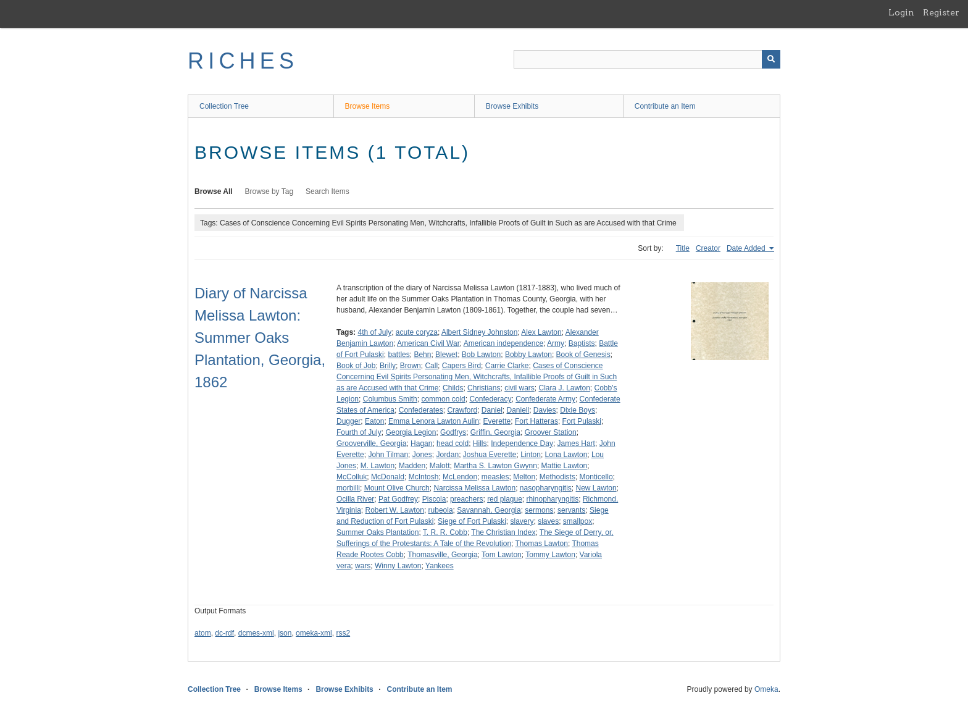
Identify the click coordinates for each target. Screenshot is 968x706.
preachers (466, 499)
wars (362, 565)
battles (398, 354)
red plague (504, 499)
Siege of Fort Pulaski (472, 521)
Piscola (434, 499)
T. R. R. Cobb (445, 532)
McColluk (351, 477)
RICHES (243, 61)
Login (901, 12)
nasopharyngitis (546, 488)
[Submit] (771, 59)
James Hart (576, 443)
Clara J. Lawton (564, 388)
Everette (497, 421)
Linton (530, 454)
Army (555, 343)
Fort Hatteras (536, 421)
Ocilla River (355, 499)
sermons (539, 510)
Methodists (557, 477)
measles (495, 477)
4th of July (374, 332)
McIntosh (424, 477)
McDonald (387, 477)
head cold (452, 443)
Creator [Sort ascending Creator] (708, 248)
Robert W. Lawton (394, 510)
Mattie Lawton (564, 465)
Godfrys (453, 432)
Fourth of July (359, 432)
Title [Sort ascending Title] (683, 248)
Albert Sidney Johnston (479, 332)
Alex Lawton (541, 332)
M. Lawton (377, 465)
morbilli (348, 488)
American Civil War (428, 343)
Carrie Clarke (507, 365)
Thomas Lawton (541, 543)
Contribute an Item (665, 106)
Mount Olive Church (397, 488)
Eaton (374, 421)
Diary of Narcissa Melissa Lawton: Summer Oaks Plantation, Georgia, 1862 (259, 337)
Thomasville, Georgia (442, 554)
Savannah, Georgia (488, 510)
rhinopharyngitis (553, 499)
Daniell (518, 410)
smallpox (577, 521)
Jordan (447, 454)
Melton (524, 477)
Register (941, 12)
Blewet (446, 354)
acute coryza (417, 332)
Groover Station (551, 432)
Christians (483, 388)
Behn (422, 354)
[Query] (647, 59)
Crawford (462, 410)
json (284, 633)
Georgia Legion (410, 432)
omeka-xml (314, 633)
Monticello (596, 477)
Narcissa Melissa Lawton (474, 488)
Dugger (348, 421)
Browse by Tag (269, 191)
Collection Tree (224, 106)
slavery (521, 521)
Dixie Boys (577, 410)
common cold (443, 399)
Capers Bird (461, 365)
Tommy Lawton (550, 554)
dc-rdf (224, 633)
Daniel (492, 410)
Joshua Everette (490, 454)
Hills (480, 443)
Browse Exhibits (512, 106)
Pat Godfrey (398, 499)
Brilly (388, 365)
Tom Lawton (502, 554)
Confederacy (490, 399)
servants (571, 510)
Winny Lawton (398, 565)
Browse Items (367, 106)
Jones (422, 454)
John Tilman (388, 454)
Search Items (327, 191)
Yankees (439, 565)
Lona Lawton (566, 454)
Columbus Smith (390, 399)
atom (202, 633)
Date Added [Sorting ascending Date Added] (747, 248)
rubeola (440, 510)
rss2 (343, 633)
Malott (440, 465)
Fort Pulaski (581, 421)
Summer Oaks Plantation (377, 532)
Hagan (421, 443)
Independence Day (522, 443)
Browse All (213, 191)
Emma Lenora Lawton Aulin (433, 421)
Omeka (766, 689)
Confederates (421, 410)
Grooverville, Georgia (371, 443)
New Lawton (596, 488)
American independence (503, 343)
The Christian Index (503, 532)
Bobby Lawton (528, 354)
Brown (410, 365)
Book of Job (355, 365)
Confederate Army (545, 399)
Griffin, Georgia (495, 432)
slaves (548, 521)
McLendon (460, 477)
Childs (453, 388)
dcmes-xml (256, 633)
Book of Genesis (583, 354)
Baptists (582, 343)
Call (431, 365)
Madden (412, 465)
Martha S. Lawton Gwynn (495, 465)
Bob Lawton (481, 354)
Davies (544, 410)
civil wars (519, 388)
